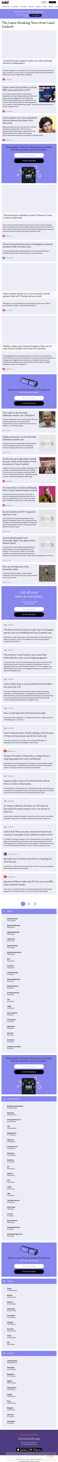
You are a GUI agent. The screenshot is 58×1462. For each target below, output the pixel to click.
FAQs (27, 1459)
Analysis (38, 6)
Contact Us (39, 1459)
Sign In (44, 2)
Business (31, 6)
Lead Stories (6, 6)
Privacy (23, 1459)
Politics (50, 6)
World (45, 6)
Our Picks (24, 6)
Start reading (35, 15)
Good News (15, 6)
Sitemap (32, 1459)
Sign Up (52, 2)
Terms (17, 1459)
